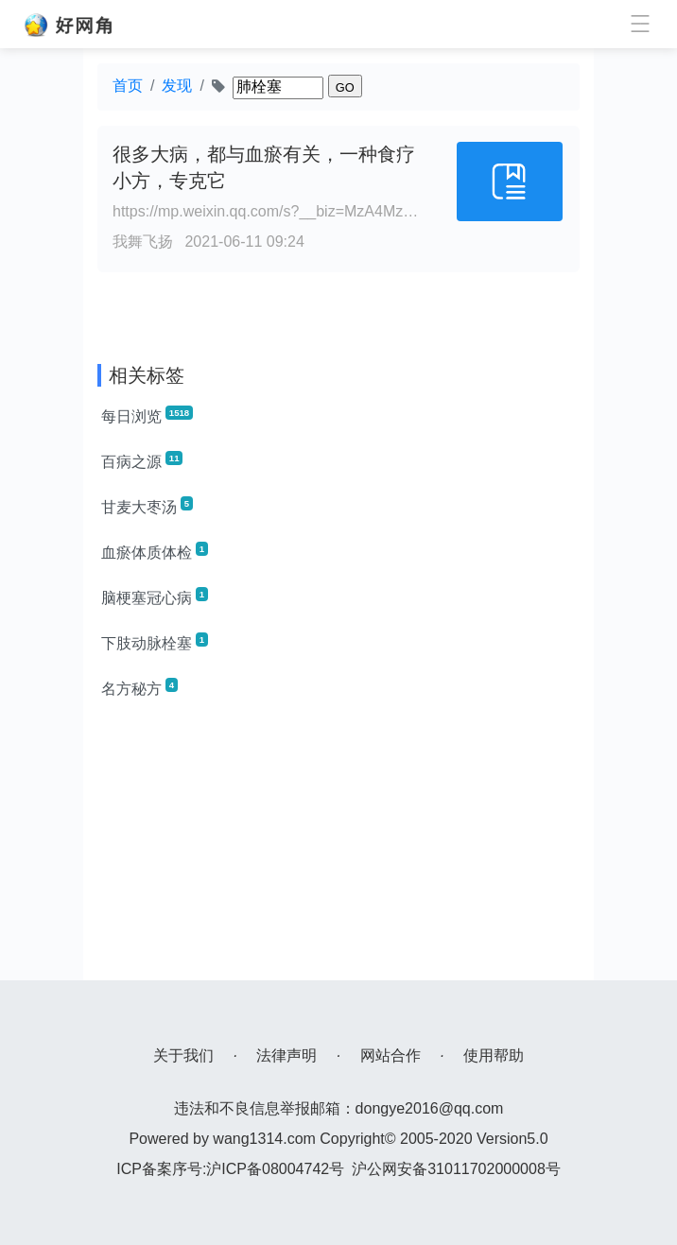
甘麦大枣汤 (147, 505)
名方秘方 (139, 687)
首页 (128, 86)
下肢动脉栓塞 (154, 641)
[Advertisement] (338, 848)
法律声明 (286, 1055)
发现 (177, 86)
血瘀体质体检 (154, 551)
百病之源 (141, 460)
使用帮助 (493, 1055)
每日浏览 (147, 415)
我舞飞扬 (143, 241)
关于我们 (183, 1055)
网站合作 (390, 1055)
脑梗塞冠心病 (154, 596)
